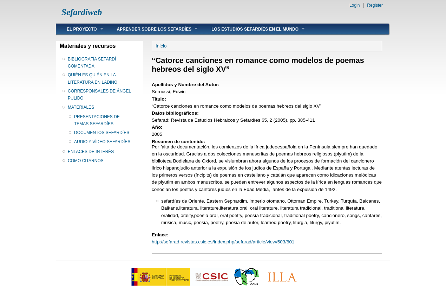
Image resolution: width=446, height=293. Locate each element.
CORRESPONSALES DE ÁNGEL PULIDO (99, 95)
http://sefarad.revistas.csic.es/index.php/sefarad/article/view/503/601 (223, 241)
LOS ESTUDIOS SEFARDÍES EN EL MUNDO (253, 29)
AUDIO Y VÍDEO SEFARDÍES (102, 141)
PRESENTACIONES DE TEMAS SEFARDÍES (97, 120)
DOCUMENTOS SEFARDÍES (101, 132)
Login (354, 5)
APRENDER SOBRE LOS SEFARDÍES (152, 29)
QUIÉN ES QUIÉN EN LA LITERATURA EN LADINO (92, 78)
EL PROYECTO (79, 29)
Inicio (161, 46)
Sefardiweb (81, 12)
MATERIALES (81, 107)
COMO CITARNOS (86, 160)
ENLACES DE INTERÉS (91, 151)
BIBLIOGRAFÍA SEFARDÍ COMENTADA (92, 63)
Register (375, 5)
